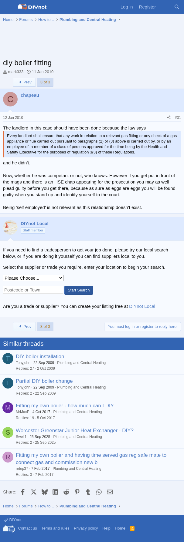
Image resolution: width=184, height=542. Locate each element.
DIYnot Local (142, 306)
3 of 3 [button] (45, 82)
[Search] (177, 6)
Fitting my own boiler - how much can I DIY (65, 406)
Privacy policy (86, 528)
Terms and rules (55, 528)
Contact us (27, 528)
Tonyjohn (23, 363)
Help (106, 528)
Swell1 (21, 437)
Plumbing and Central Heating (81, 363)
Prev (24, 82)
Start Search (79, 290)
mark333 (16, 71)
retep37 (22, 468)
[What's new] (165, 6)
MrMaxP (22, 412)
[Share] (169, 117)
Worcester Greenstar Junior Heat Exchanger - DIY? (75, 430)
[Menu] (8, 7)
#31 (178, 118)
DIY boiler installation (40, 356)
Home (120, 528)
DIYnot (12, 519)
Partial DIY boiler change (44, 381)
